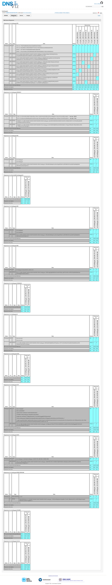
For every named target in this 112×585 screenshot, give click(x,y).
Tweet (99, 15)
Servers (21, 15)
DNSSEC (6, 15)
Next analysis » (66, 12)
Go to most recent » (27, 12)
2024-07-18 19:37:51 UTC (11, 12)
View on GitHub (98, 3)
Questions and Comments (53, 575)
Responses (13, 15)
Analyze (28, 15)
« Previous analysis (59, 12)
